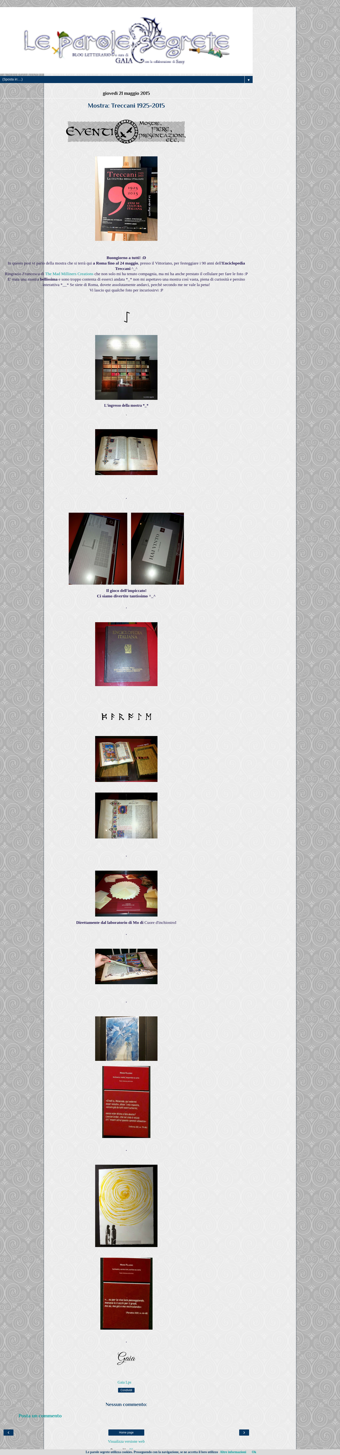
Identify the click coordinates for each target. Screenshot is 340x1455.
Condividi (126, 1390)
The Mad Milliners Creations (69, 273)
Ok (254, 1452)
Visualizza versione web (126, 1441)
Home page (126, 1432)
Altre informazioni (233, 1452)
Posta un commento (40, 1416)
